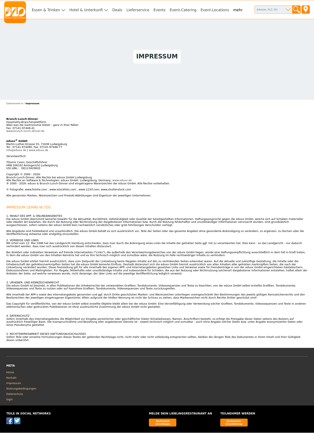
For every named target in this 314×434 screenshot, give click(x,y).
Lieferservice (137, 10)
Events (159, 10)
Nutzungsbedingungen (21, 389)
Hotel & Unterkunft (86, 10)
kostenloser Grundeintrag (234, 423)
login (9, 400)
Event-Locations (215, 10)
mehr (238, 10)
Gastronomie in (14, 104)
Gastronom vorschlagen (162, 423)
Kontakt (11, 378)
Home (10, 373)
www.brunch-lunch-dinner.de (25, 132)
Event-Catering (183, 10)
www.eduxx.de (38, 151)
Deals (117, 10)
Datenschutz (14, 395)
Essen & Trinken (46, 10)
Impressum (13, 384)
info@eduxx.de (16, 151)
